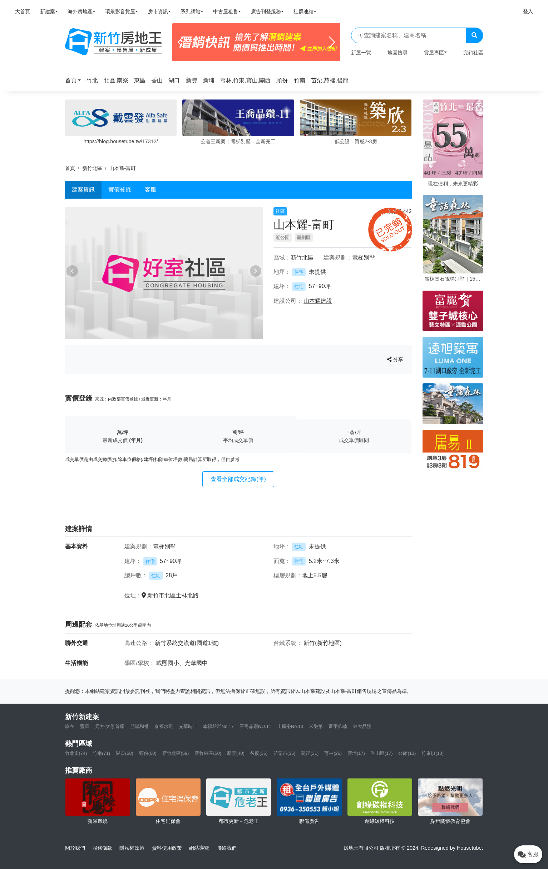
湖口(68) (124, 753)
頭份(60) (148, 753)
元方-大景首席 (109, 726)
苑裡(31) (310, 753)
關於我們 (75, 848)
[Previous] (181, 42)
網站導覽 (199, 848)
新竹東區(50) (207, 753)
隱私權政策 (131, 848)
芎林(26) (333, 753)
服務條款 (102, 848)
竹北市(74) (76, 753)
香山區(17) (382, 753)
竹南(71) (101, 753)
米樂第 (316, 726)
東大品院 (362, 726)
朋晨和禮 (139, 726)
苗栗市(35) (284, 753)
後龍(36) (259, 753)
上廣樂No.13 (290, 726)
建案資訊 (83, 189)
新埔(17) (356, 753)
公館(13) (407, 753)
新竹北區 (92, 168)
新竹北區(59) (175, 753)
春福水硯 (163, 726)
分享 (395, 359)
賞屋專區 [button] (434, 52)
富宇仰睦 (338, 726)
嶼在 (69, 726)
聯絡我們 (227, 848)
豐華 (84, 726)
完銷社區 (473, 52)
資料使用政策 (167, 848)
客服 (150, 189)
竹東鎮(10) (432, 753)
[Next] (332, 42)
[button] (75, 80)
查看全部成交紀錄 (238, 479)
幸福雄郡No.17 (218, 726)
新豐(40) (236, 753)
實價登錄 (119, 189)
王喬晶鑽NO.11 (255, 726)
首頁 (70, 168)
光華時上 (188, 726)
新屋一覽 (361, 52)
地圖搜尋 (397, 52)
